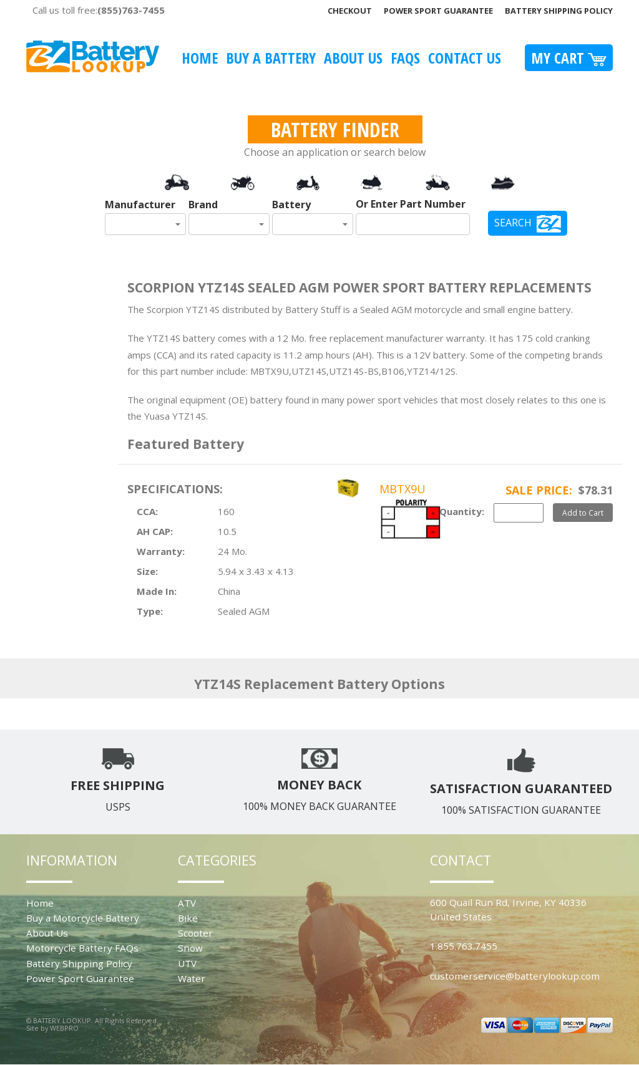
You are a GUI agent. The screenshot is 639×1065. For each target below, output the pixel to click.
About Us (353, 57)
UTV (187, 963)
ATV (187, 903)
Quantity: (461, 511)
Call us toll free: (98, 10)
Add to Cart (582, 513)
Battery (291, 204)
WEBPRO (64, 1028)
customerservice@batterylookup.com (515, 976)
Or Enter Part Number (411, 204)
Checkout (350, 10)
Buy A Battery (271, 57)
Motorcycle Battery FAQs (82, 948)
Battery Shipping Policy (559, 10)
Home (200, 57)
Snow (190, 948)
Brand (203, 204)
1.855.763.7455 (463, 946)
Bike (188, 918)
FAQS (405, 57)
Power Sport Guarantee (438, 10)
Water (191, 978)
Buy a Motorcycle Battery (82, 918)
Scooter (195, 933)
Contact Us (464, 57)
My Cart (569, 57)
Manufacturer (140, 204)
